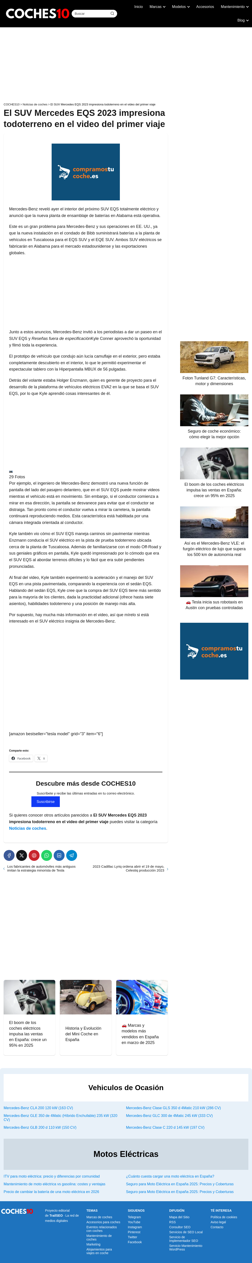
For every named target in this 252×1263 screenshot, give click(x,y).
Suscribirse (46, 802)
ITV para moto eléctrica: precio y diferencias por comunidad (52, 1176)
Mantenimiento (233, 7)
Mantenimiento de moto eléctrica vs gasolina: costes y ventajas (54, 1184)
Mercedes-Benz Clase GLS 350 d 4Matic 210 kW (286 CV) (173, 1108)
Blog (241, 20)
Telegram (134, 1217)
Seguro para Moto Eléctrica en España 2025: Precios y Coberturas (180, 1184)
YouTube (134, 1222)
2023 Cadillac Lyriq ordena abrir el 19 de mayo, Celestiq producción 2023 (128, 868)
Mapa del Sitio (179, 1217)
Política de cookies (224, 1217)
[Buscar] (112, 13)
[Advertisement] (126, 66)
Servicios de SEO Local (186, 1232)
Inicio (138, 7)
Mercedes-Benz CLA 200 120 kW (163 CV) (38, 1108)
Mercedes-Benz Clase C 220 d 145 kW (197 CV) (165, 1127)
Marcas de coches (99, 1217)
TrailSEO (56, 1215)
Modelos (179, 7)
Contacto (217, 1227)
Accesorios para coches (103, 1222)
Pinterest (134, 1232)
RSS (172, 1222)
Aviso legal (218, 1222)
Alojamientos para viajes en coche (99, 1251)
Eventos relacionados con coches (101, 1229)
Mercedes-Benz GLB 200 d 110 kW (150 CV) (40, 1127)
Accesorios (205, 7)
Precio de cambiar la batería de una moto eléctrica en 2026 (51, 1192)
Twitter (132, 1237)
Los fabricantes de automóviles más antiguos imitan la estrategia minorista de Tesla (41, 868)
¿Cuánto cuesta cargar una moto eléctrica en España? (170, 1176)
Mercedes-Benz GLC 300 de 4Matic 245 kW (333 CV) (169, 1116)
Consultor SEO (179, 1227)
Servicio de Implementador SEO (183, 1239)
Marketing (93, 1244)
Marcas (155, 7)
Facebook (135, 1242)
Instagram (135, 1227)
